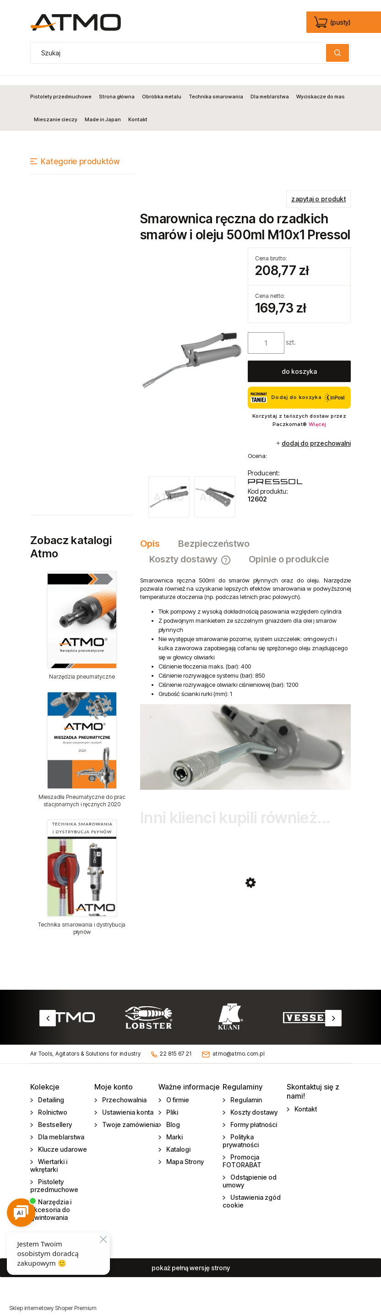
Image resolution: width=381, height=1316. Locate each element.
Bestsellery (54, 1115)
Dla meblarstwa (60, 1128)
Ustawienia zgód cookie (252, 1192)
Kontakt (305, 1100)
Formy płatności (253, 1115)
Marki (174, 1128)
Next (333, 1009)
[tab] (154, 534)
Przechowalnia (124, 1091)
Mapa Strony (184, 1152)
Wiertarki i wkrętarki (48, 1156)
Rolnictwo (52, 1103)
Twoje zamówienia (129, 1115)
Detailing (50, 1091)
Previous (47, 1009)
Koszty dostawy (253, 1103)
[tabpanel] (245, 674)
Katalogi (177, 1140)
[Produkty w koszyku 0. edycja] (333, 22)
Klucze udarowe (62, 1140)
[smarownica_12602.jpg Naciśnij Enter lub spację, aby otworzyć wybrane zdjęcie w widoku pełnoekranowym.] (191, 351)
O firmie (177, 1091)
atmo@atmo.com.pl (238, 1044)
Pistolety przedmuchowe (54, 1176)
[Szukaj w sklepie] (180, 53)
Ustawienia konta (127, 1103)
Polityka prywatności (241, 1131)
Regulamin (245, 1091)
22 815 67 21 (175, 1044)
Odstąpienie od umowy (250, 1172)
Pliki (171, 1103)
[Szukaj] (337, 53)
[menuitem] (62, 87)
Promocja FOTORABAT (242, 1152)
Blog (172, 1115)
